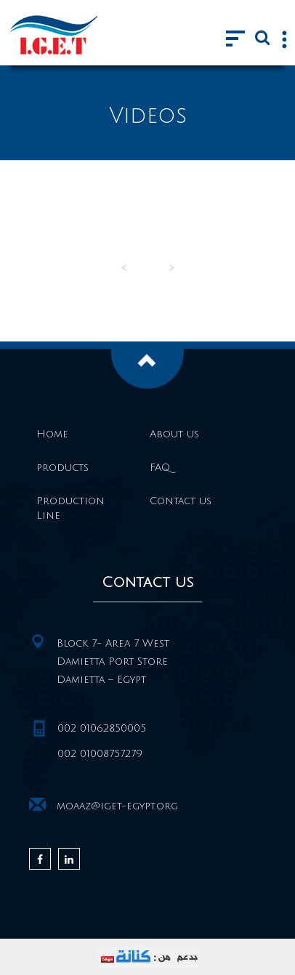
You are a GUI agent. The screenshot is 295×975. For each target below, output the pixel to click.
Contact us (180, 500)
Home (52, 434)
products (62, 467)
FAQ (160, 467)
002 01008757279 (99, 753)
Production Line (70, 508)
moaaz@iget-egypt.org (117, 806)
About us (174, 434)
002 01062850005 (101, 728)
